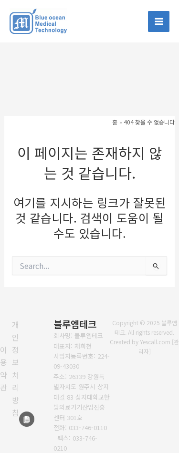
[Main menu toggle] (158, 21)
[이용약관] (3, 368)
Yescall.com (155, 342)
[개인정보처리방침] (15, 368)
